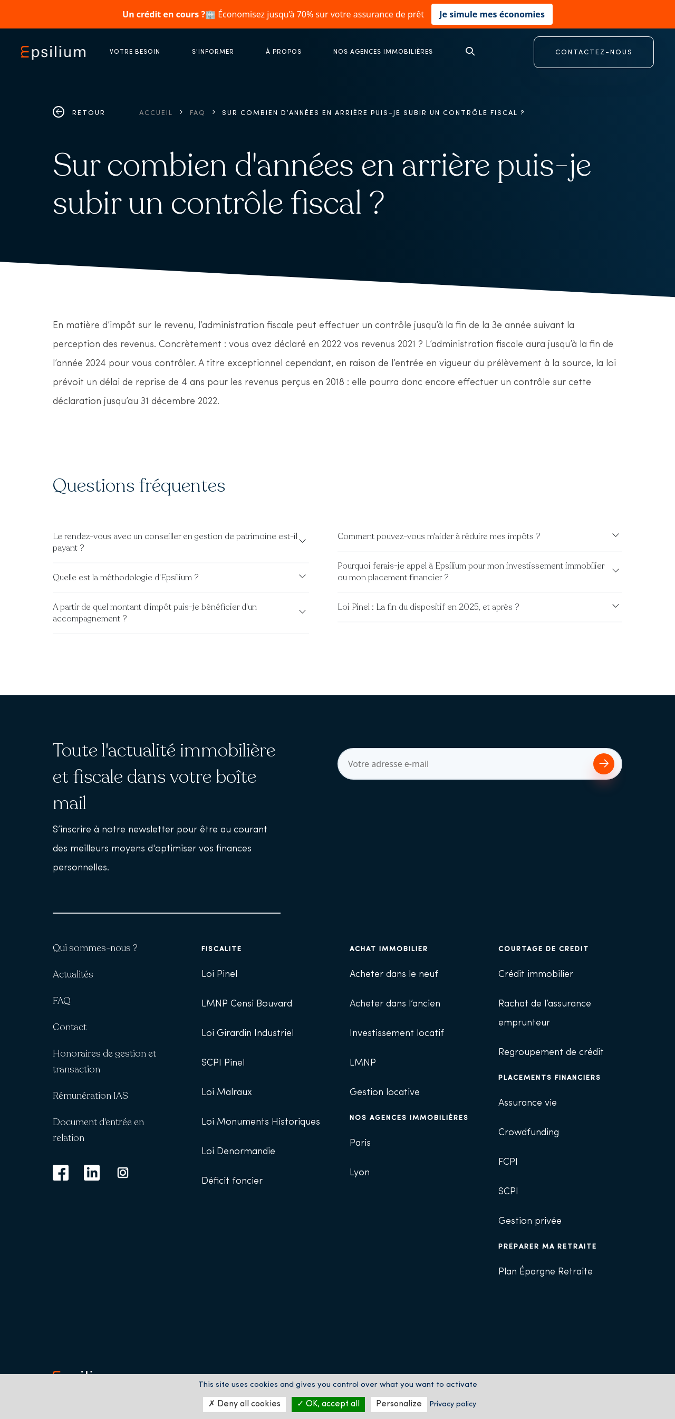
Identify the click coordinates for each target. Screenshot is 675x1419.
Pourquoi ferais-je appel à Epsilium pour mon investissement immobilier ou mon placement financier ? (471, 571)
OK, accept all (328, 1404)
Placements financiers (549, 1078)
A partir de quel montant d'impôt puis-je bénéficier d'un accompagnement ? (155, 613)
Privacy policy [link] (452, 1404)
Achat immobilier (389, 949)
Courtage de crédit (543, 949)
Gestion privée (530, 1221)
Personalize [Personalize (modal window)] (399, 1404)
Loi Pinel (219, 975)
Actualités (73, 974)
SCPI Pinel (223, 1063)
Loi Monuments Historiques (260, 1122)
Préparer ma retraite (547, 1246)
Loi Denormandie (238, 1152)
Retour (79, 113)
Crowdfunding (528, 1133)
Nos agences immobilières (409, 1118)
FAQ (198, 113)
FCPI (508, 1162)
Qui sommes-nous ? (95, 948)
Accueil (156, 113)
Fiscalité (221, 949)
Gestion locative (385, 1093)
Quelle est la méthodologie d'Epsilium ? (126, 577)
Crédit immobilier (535, 975)
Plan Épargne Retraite (545, 1272)
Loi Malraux (226, 1093)
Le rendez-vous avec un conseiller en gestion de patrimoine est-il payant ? (175, 542)
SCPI (508, 1192)
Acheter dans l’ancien (395, 1004)
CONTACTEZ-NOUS (594, 52)
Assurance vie (527, 1103)
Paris (360, 1143)
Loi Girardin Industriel (247, 1034)
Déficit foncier (232, 1181)
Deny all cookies (244, 1404)
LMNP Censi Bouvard (246, 1004)
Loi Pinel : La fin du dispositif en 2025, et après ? (428, 607)
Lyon (360, 1173)
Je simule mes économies (492, 14)
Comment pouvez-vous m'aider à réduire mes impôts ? (439, 536)
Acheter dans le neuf (394, 975)
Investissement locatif (397, 1034)
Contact (69, 1027)
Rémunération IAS (90, 1095)
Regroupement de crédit (551, 1053)
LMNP (363, 1063)
